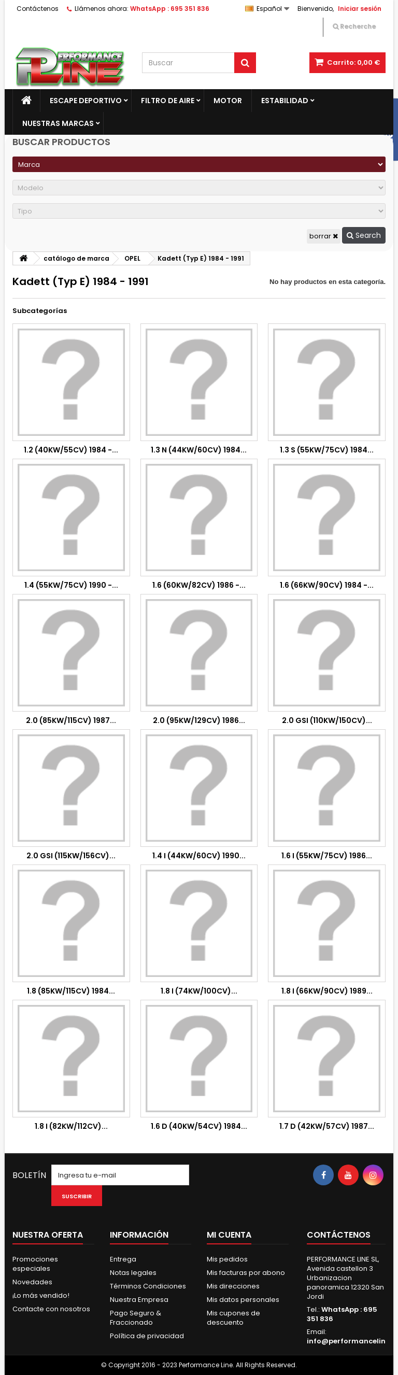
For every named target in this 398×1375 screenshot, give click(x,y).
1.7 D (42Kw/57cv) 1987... (326, 1126)
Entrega (123, 1259)
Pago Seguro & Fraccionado (135, 1317)
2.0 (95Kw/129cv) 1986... (199, 720)
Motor (228, 100)
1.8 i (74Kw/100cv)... (199, 991)
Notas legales (133, 1273)
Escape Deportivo (86, 100)
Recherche (354, 26)
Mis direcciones (233, 1286)
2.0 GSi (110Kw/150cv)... (327, 720)
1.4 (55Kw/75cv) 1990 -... (71, 585)
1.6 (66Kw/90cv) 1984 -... (327, 585)
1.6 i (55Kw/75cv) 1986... (326, 855)
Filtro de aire (167, 100)
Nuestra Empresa (139, 1300)
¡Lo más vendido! (40, 1295)
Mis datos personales (243, 1300)
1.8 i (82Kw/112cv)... (71, 1126)
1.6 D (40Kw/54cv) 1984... (199, 1126)
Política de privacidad (147, 1336)
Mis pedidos (227, 1259)
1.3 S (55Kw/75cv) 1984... (327, 450)
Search (364, 235)
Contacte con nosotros (51, 1309)
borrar (323, 236)
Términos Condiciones (148, 1286)
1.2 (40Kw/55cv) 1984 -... (71, 450)
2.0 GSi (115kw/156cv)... (71, 855)
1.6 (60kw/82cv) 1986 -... (199, 585)
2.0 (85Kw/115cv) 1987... (71, 720)
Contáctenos (38, 8)
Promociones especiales (35, 1263)
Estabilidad (284, 100)
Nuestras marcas (58, 123)
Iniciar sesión (359, 8)
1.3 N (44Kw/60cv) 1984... (199, 450)
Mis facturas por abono (246, 1273)
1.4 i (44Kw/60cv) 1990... (199, 855)
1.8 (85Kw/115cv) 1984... (71, 991)
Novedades (32, 1282)
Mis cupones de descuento (233, 1317)
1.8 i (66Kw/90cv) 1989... (327, 991)
